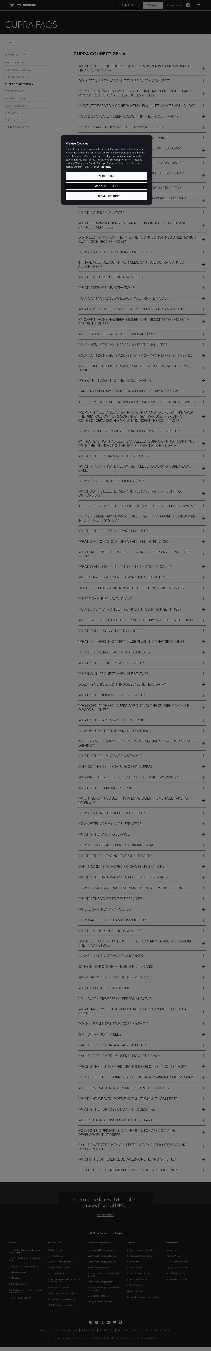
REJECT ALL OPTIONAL (106, 196)
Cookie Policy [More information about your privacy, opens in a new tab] (103, 166)
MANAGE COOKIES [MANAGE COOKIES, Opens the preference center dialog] (107, 186)
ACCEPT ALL (106, 176)
